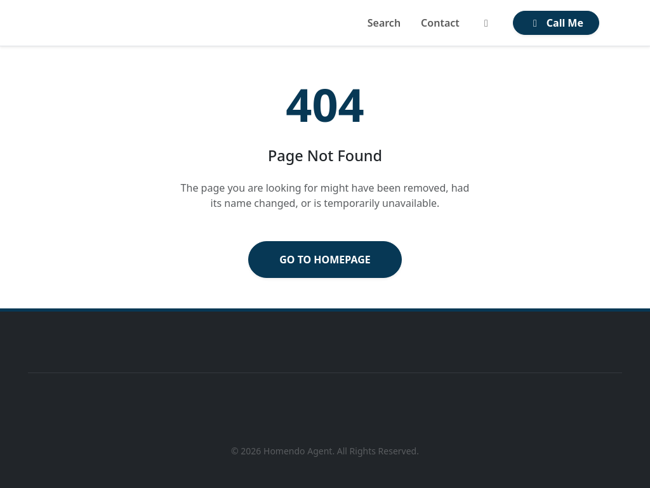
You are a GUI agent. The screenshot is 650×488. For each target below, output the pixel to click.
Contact (440, 23)
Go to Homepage (325, 260)
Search (384, 23)
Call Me (556, 23)
